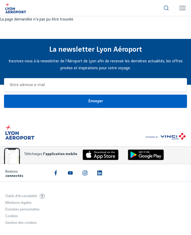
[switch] (166, 8)
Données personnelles (22, 209)
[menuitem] (166, 8)
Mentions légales (18, 203)
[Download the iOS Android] (144, 156)
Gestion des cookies (21, 223)
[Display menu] (182, 8)
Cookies (11, 216)
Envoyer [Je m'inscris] (95, 101)
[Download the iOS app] (99, 156)
